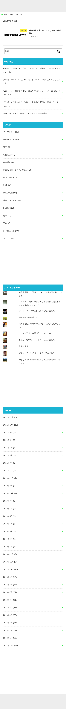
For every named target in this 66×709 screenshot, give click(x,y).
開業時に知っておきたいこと (17, 170)
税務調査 (8, 162)
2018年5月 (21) (10, 607)
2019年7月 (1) (9, 509)
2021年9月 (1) (9, 432)
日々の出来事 (11, 231)
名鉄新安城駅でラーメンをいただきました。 (38, 340)
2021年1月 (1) (9, 470)
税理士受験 (10, 177)
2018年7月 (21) (10, 592)
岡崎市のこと (11, 139)
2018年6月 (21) (10, 600)
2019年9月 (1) (9, 501)
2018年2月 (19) (10, 630)
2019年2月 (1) (9, 539)
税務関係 (9, 155)
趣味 (7, 216)
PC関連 (8, 208)
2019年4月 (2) (9, 524)
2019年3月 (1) (9, 531)
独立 (7, 147)
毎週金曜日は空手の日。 (29, 317)
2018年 (12, 14)
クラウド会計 (11, 132)
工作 (6, 223)
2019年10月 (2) (10, 493)
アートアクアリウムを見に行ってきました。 (38, 311)
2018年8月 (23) (10, 585)
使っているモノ (12, 200)
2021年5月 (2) (9, 448)
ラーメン (9, 238)
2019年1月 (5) (9, 547)
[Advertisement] (33, 263)
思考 (7, 185)
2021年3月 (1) (9, 463)
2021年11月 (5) (10, 417)
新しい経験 (10, 193)
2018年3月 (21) (10, 623)
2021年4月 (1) (9, 455)
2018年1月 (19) (10, 638)
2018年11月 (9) (10, 562)
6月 (17, 14)
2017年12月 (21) (10, 645)
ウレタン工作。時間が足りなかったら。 (36, 333)
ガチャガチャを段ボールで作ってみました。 (38, 353)
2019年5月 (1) (9, 516)
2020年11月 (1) (10, 478)
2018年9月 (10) (10, 577)
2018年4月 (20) (10, 615)
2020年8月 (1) (9, 486)
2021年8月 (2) (9, 440)
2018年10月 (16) (10, 569)
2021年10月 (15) (10, 425)
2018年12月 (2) (10, 554)
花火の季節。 (24, 346)
